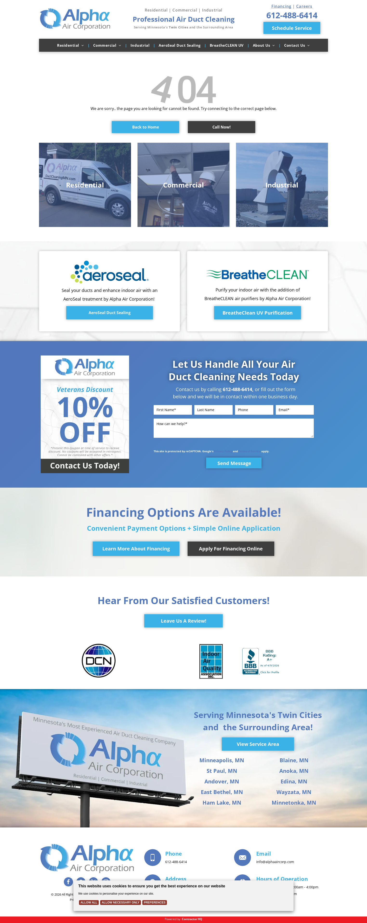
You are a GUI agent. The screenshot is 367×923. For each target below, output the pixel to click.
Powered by (172, 919)
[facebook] (68, 882)
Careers (304, 6)
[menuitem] (71, 45)
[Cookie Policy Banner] (183, 895)
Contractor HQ (192, 919)
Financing (281, 6)
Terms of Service (250, 451)
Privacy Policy (223, 451)
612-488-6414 (237, 389)
